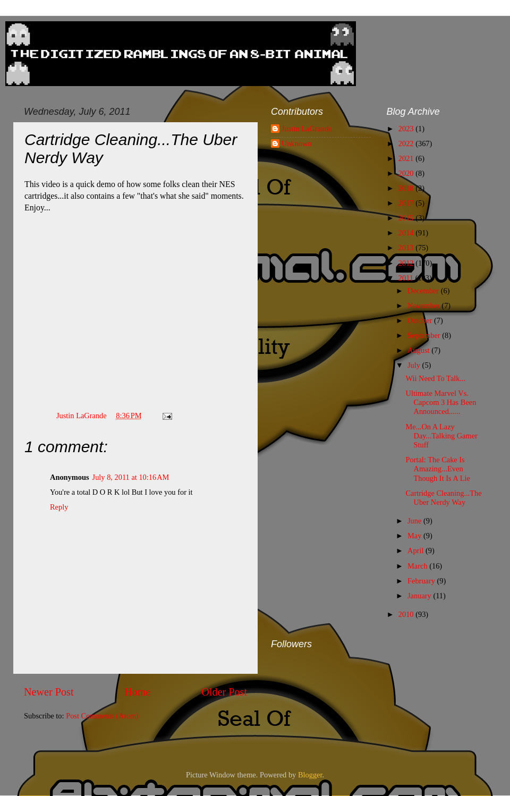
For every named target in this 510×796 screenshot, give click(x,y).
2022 (406, 143)
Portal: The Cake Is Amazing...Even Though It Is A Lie (437, 468)
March (418, 566)
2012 (406, 263)
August (419, 350)
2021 (406, 158)
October (420, 320)
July (414, 365)
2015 (406, 218)
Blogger (310, 774)
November (424, 305)
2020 (406, 173)
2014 (406, 232)
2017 (406, 203)
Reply (59, 507)
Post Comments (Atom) (102, 716)
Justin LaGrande (307, 128)
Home (137, 692)
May (415, 535)
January (420, 595)
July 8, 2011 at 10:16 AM (130, 477)
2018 (406, 188)
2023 (406, 128)
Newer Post (49, 692)
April (416, 550)
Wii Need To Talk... (435, 378)
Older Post (224, 692)
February (422, 581)
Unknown (297, 143)
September (424, 335)
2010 (406, 614)
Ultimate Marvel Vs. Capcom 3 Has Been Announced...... (440, 402)
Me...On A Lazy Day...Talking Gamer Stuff (441, 436)
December (424, 290)
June (415, 520)
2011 (406, 278)
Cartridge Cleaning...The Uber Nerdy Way (443, 497)
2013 (406, 247)
